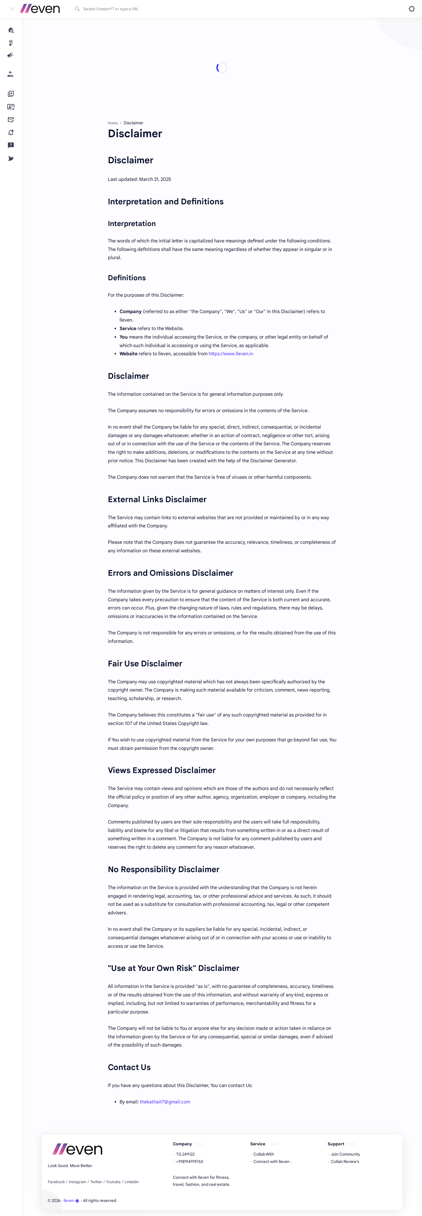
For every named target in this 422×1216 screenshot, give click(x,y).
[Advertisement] (218, 67)
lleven (71, 1200)
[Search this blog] (121, 9)
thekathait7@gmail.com (165, 1102)
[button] (411, 8)
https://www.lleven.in (231, 354)
